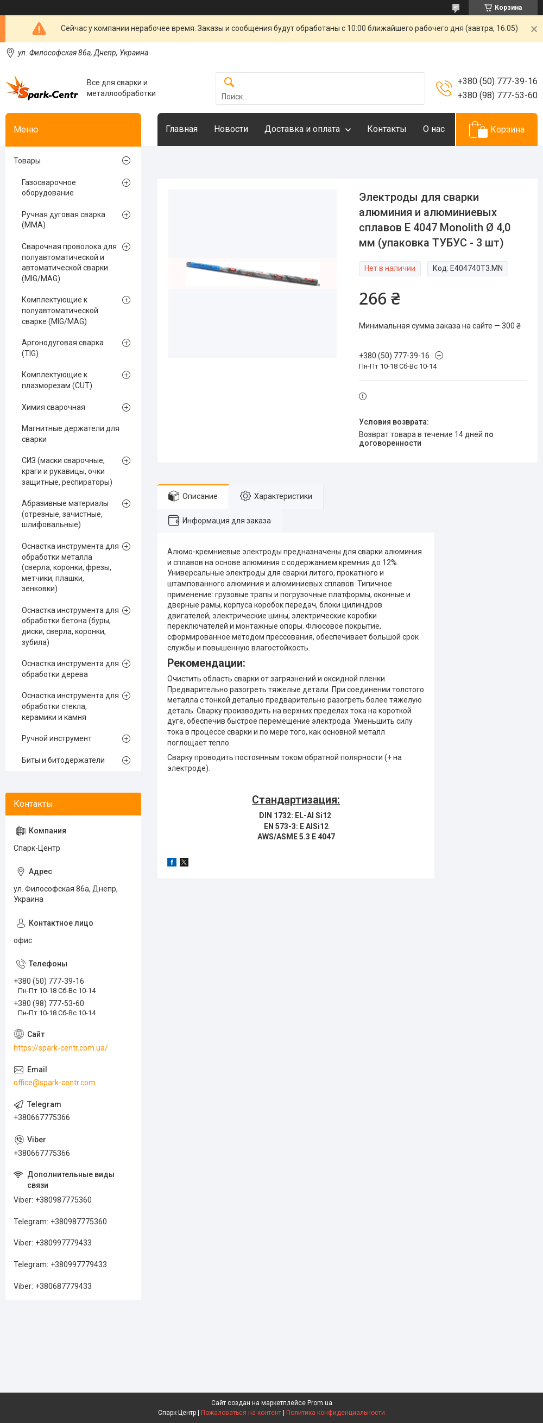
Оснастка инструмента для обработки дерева (70, 669)
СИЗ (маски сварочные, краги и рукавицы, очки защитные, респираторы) (67, 471)
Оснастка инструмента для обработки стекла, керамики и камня (70, 706)
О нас (434, 129)
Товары (27, 160)
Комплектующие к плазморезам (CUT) (57, 380)
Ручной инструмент (57, 738)
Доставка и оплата (302, 129)
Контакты (387, 129)
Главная (182, 129)
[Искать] (229, 82)
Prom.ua (319, 1403)
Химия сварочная (53, 407)
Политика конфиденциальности (335, 1412)
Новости (231, 129)
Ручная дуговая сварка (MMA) (63, 220)
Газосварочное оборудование (49, 188)
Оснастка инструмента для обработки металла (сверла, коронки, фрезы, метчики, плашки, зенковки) (70, 567)
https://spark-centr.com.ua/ (61, 1047)
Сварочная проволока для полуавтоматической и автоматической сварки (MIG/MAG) (69, 262)
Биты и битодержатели (63, 760)
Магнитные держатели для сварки (70, 434)
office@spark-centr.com (55, 1082)
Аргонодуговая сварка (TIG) (63, 348)
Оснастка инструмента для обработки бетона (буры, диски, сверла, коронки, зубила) (70, 626)
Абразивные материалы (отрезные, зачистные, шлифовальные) (65, 514)
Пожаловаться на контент (241, 1412)
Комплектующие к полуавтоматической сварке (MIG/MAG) (60, 310)
